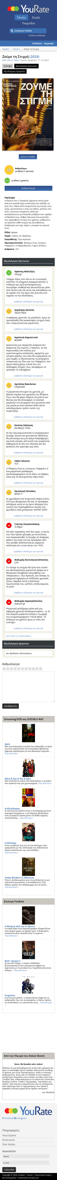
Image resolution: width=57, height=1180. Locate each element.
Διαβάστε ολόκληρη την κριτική (28, 301)
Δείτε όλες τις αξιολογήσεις (18, 636)
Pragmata (10, 995)
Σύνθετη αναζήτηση (37, 35)
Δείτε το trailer (28, 156)
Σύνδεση (36, 43)
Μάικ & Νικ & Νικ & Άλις (18, 778)
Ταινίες (21, 17)
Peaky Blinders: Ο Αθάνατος (19, 877)
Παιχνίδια (28, 23)
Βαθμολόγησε (28, 188)
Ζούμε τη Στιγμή (20, 56)
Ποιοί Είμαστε (9, 1135)
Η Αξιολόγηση (12, 808)
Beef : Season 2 (13, 961)
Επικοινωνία (8, 1139)
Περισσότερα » (11, 753)
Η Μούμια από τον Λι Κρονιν (20, 926)
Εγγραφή (49, 43)
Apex (7, 744)
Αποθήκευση (10, 706)
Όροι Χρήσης (8, 1144)
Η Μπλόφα (10, 843)
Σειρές (36, 17)
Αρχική (5, 49)
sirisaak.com (33, 1177)
